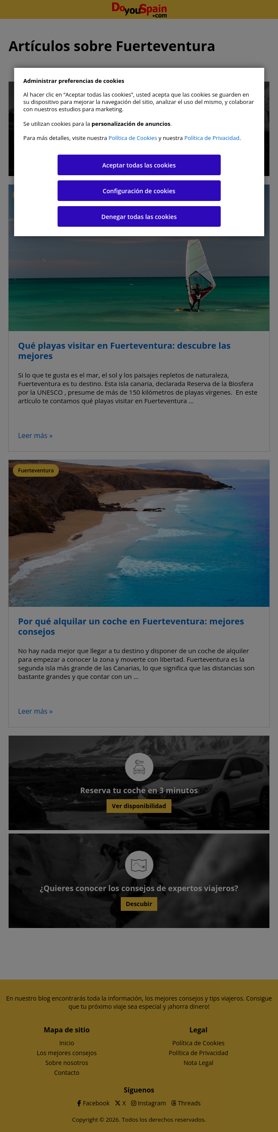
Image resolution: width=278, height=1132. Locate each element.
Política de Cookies (133, 138)
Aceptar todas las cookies (139, 165)
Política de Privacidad (211, 138)
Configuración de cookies (139, 191)
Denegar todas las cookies (139, 217)
